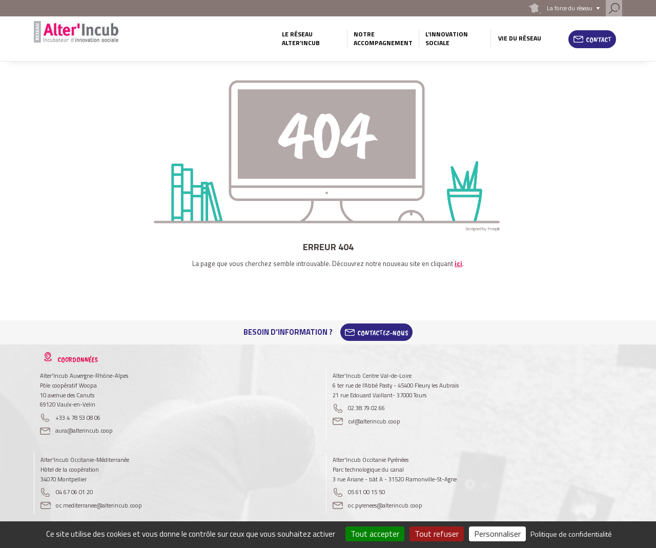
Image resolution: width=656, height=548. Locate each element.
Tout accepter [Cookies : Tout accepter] (375, 533)
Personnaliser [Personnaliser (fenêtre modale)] (497, 533)
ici (458, 263)
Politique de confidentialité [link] (571, 534)
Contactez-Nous (383, 332)
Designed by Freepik (482, 229)
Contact (598, 39)
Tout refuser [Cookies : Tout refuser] (437, 533)
